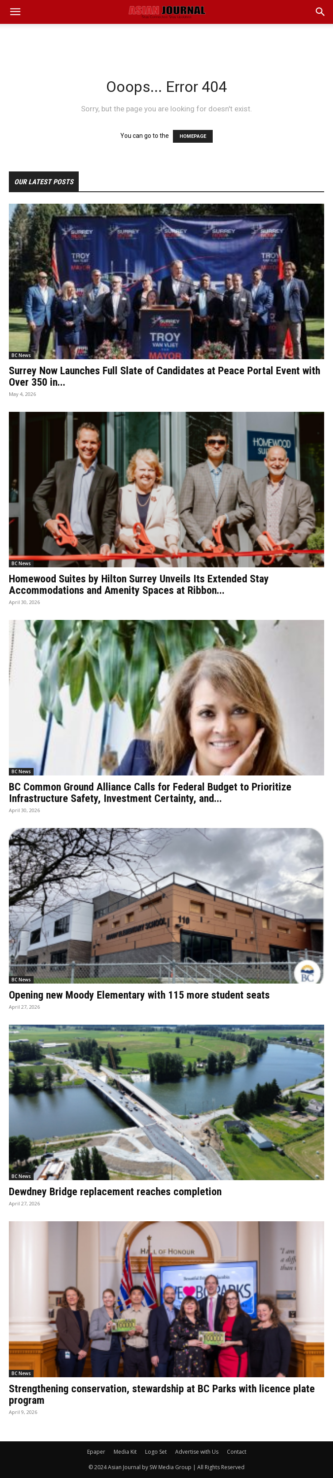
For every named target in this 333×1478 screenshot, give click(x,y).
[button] (320, 12)
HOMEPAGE (193, 136)
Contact (236, 1451)
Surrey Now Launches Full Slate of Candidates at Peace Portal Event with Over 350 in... (164, 376)
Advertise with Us (196, 1451)
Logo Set (156, 1451)
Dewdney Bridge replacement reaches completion (115, 1191)
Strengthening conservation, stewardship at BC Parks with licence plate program (162, 1394)
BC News (21, 355)
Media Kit (125, 1451)
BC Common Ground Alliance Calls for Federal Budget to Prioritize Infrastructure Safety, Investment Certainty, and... (150, 793)
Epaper (96, 1451)
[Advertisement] (166, 39)
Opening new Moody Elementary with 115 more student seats (139, 995)
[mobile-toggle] (15, 12)
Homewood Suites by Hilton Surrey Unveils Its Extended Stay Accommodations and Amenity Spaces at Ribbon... (139, 585)
